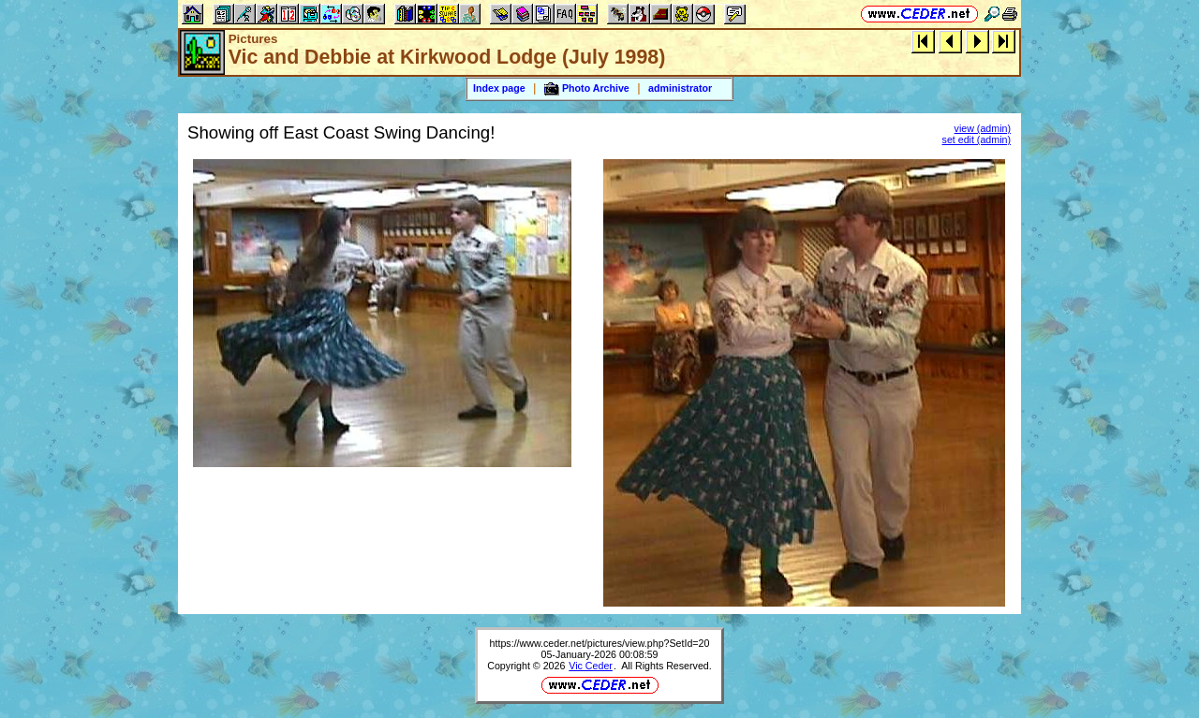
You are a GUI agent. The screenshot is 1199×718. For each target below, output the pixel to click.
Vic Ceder (591, 665)
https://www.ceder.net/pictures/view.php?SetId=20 (600, 643)
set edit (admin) (976, 139)
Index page (499, 88)
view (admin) (983, 128)
